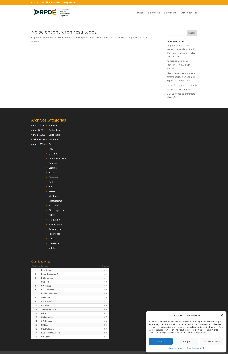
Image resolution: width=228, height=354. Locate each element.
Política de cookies (175, 348)
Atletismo (53, 125)
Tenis (51, 238)
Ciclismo (53, 153)
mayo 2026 (38, 125)
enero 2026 (39, 144)
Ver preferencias (211, 341)
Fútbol (140, 13)
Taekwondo (54, 233)
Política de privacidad (194, 348)
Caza (51, 148)
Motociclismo (55, 200)
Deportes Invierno (58, 158)
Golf (51, 182)
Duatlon (53, 163)
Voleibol (52, 248)
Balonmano (170, 13)
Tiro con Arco (55, 243)
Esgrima (53, 167)
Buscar (191, 32)
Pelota (52, 214)
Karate (52, 191)
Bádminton (54, 130)
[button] (221, 315)
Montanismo (55, 196)
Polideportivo (55, 224)
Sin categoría (55, 229)
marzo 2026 (39, 134)
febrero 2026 (39, 139)
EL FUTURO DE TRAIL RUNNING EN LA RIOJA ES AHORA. (180, 65)
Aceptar (161, 341)
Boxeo (52, 144)
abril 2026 (38, 130)
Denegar (186, 341)
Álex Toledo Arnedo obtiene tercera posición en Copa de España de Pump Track (181, 77)
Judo (51, 186)
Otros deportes (188, 13)
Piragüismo (54, 219)
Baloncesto (154, 13)
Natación (53, 205)
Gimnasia (53, 177)
